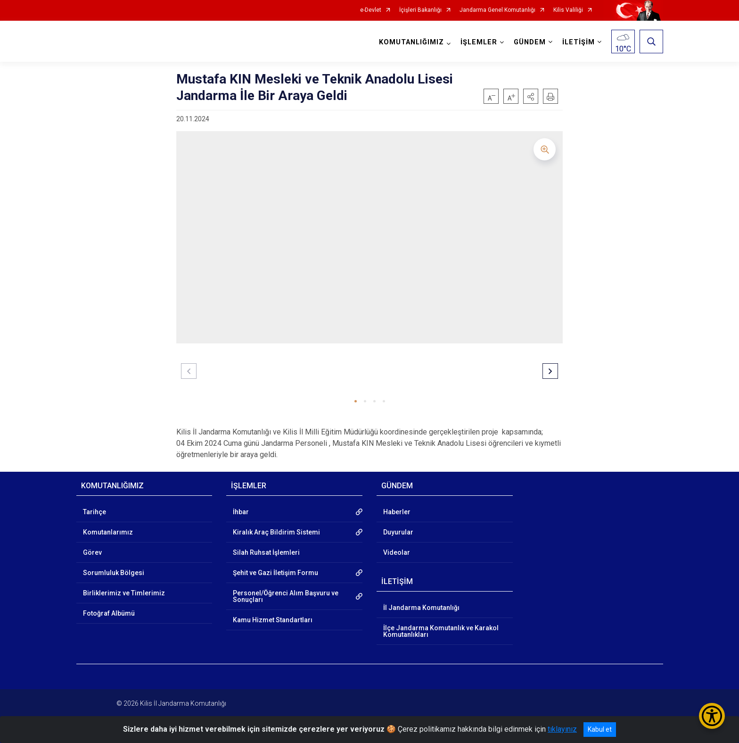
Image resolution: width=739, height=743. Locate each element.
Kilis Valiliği (568, 10)
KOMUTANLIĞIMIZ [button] (411, 42)
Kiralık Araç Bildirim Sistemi (276, 532)
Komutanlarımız (108, 532)
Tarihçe (94, 512)
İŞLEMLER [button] (478, 42)
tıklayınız (562, 729)
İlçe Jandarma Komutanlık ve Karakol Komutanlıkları (441, 631)
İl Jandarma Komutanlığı (421, 607)
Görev (92, 552)
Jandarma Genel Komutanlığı (497, 10)
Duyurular (398, 532)
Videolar (396, 552)
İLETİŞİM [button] (578, 42)
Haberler (397, 512)
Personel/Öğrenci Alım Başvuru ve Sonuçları (285, 596)
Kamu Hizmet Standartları (272, 620)
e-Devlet (370, 10)
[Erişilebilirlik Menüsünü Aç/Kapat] (712, 716)
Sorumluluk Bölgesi (113, 572)
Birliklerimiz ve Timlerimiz (124, 593)
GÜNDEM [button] (530, 42)
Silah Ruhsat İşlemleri (266, 552)
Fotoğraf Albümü (109, 613)
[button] (530, 96)
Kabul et (600, 729)
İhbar (241, 512)
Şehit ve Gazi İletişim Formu (275, 572)
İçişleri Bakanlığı (420, 10)
